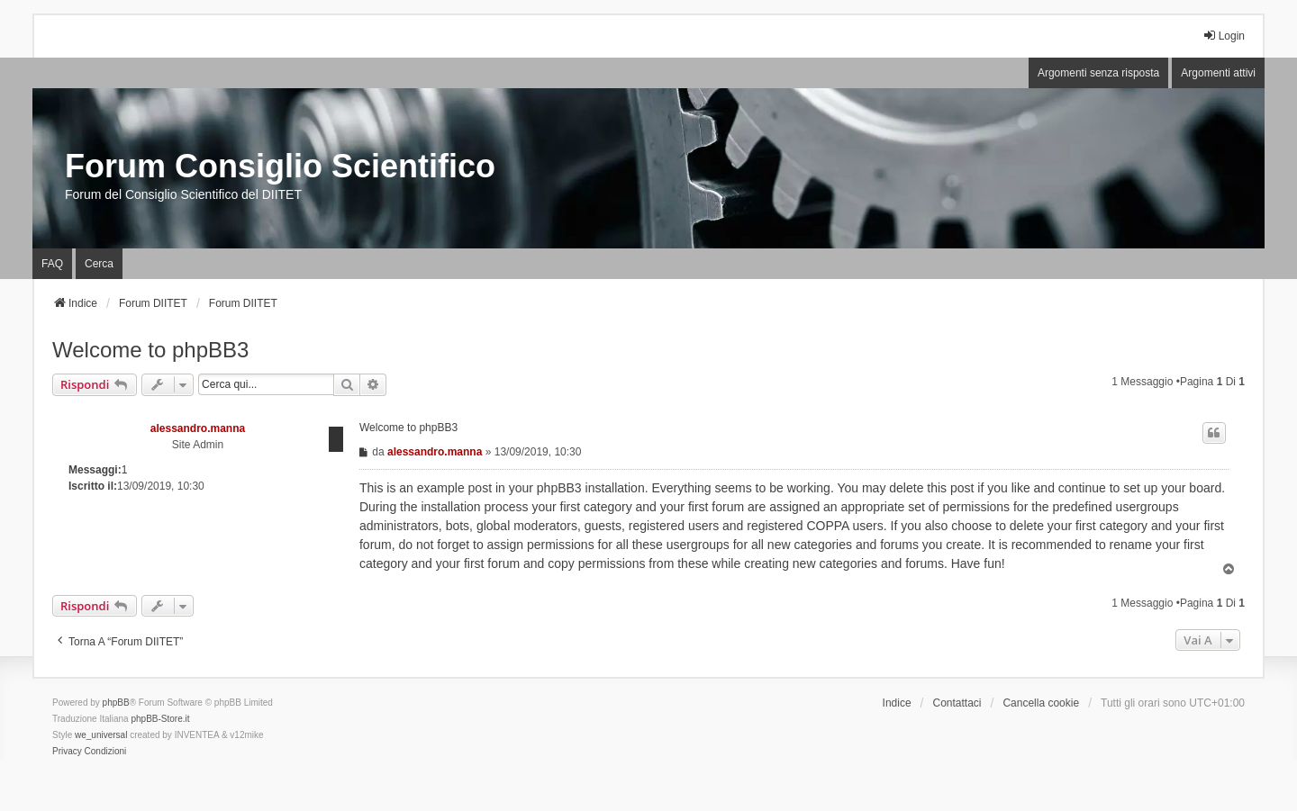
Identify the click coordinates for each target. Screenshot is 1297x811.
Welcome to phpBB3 (150, 350)
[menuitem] (67, 751)
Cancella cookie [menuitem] (1040, 703)
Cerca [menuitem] (99, 263)
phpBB (116, 702)
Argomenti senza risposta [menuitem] (1098, 73)
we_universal (101, 735)
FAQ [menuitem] (52, 263)
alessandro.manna (197, 428)
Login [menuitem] (1223, 35)
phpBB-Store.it (160, 719)
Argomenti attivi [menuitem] (1218, 73)
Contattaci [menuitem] (957, 703)
